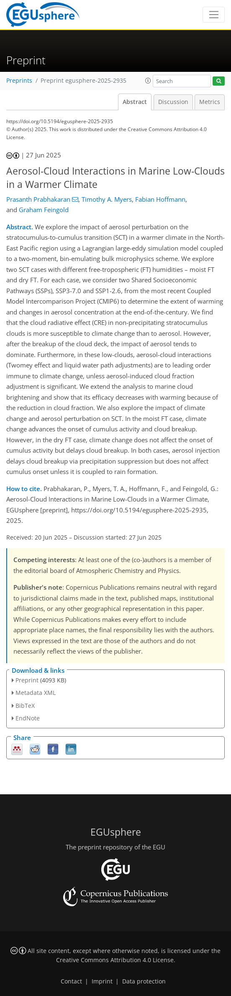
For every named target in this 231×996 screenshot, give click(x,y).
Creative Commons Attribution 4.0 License (115, 960)
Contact (71, 981)
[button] (148, 80)
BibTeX (25, 706)
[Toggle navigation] (214, 15)
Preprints (19, 80)
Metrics (209, 102)
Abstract (135, 102)
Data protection (144, 981)
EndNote (27, 718)
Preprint (26, 680)
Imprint (102, 981)
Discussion (173, 102)
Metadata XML (35, 693)
